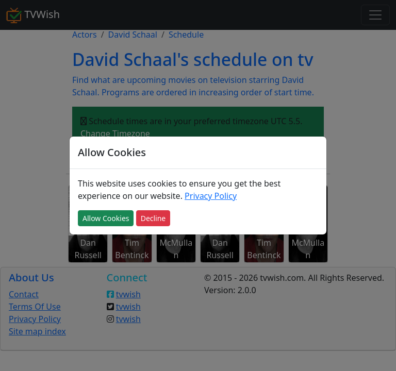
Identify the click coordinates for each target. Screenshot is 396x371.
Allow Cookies (105, 218)
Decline (153, 218)
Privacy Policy (211, 195)
